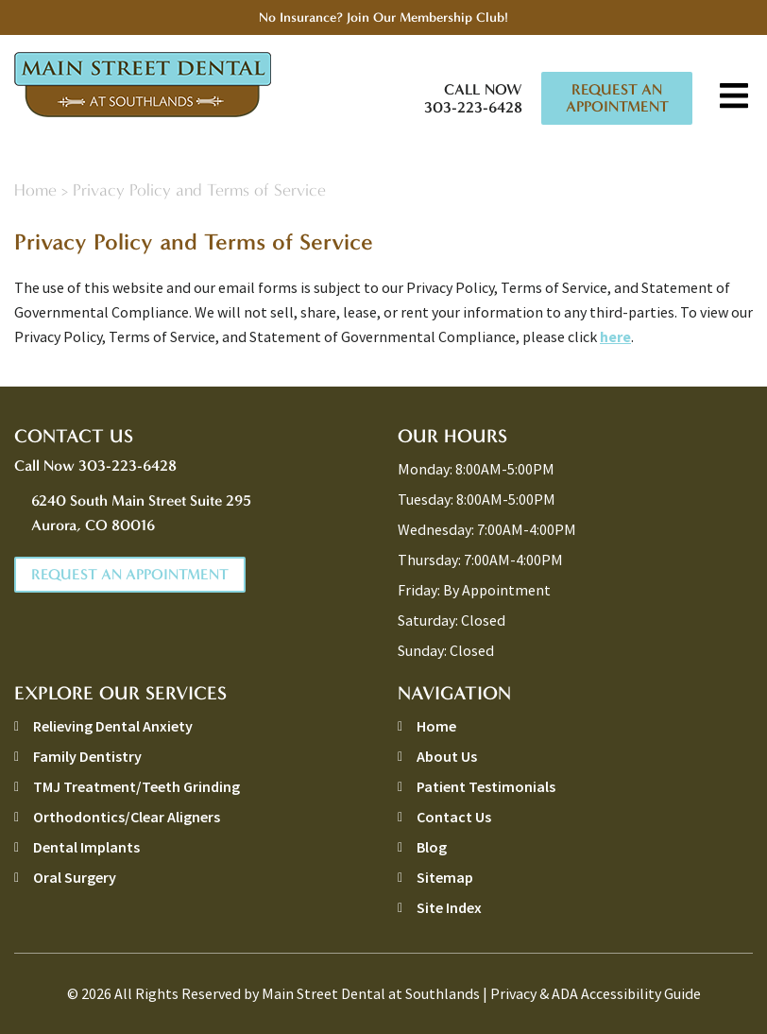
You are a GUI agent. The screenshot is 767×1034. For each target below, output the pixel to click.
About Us (447, 756)
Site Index (449, 907)
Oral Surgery (74, 877)
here (615, 336)
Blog (432, 846)
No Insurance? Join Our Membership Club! (383, 17)
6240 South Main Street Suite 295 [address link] (200, 514)
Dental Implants (86, 846)
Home (35, 190)
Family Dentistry (87, 756)
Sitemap (445, 877)
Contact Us (454, 816)
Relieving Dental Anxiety (113, 725)
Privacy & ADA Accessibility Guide (595, 993)
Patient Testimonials (486, 786)
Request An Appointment (617, 97)
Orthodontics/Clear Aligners (126, 816)
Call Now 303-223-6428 (473, 98)
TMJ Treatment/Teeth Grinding (136, 786)
